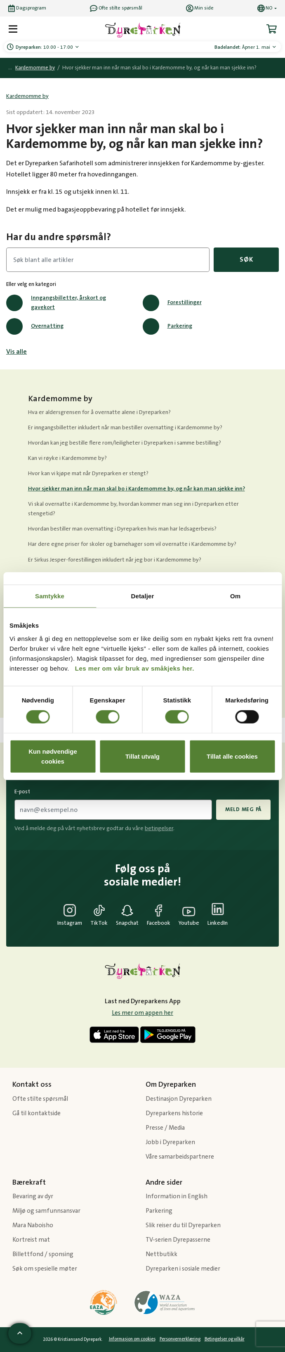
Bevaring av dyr (32, 1196)
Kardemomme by (35, 68)
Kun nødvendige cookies (52, 755)
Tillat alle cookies (232, 755)
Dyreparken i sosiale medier (183, 1268)
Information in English (176, 1196)
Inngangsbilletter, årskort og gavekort (56, 303)
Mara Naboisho (32, 1225)
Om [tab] (235, 596)
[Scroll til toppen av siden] (19, 1333)
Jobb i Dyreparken (170, 1142)
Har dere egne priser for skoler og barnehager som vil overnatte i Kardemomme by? (132, 544)
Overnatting (35, 326)
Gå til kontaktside (36, 1113)
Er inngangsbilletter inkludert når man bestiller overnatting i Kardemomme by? (125, 427)
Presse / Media (165, 1127)
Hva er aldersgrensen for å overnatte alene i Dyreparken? (99, 412)
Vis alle (16, 351)
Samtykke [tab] (49, 596)
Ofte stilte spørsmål (40, 1098)
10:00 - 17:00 (45, 47)
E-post (22, 792)
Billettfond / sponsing (42, 1254)
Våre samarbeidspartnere (180, 1156)
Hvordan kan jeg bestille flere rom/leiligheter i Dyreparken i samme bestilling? (124, 443)
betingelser (159, 828)
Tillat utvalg (142, 755)
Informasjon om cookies (132, 1339)
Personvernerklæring (180, 1339)
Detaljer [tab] (142, 596)
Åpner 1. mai (242, 47)
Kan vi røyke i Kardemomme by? (67, 458)
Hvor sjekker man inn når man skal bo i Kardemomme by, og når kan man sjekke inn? (136, 489)
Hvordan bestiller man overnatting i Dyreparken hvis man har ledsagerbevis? (122, 529)
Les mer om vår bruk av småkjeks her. (134, 667)
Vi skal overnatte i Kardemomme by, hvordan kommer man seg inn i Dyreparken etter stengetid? (133, 509)
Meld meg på (243, 809)
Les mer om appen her (142, 1012)
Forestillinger (172, 303)
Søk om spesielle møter (44, 1268)
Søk (246, 259)
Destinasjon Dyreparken (179, 1098)
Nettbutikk (161, 1254)
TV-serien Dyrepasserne (178, 1239)
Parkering (167, 326)
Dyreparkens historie (174, 1113)
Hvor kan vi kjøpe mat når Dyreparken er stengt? (88, 473)
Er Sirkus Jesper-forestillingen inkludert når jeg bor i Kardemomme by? (114, 560)
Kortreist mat (31, 1239)
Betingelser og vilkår (225, 1339)
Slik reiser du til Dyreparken (183, 1225)
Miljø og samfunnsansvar (46, 1210)
